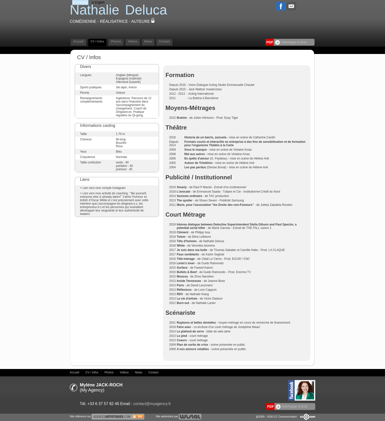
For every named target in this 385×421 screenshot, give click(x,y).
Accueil (78, 41)
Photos (116, 41)
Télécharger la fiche (291, 42)
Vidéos (133, 41)
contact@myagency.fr (152, 404)
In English (98, 2)
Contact (164, 41)
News (148, 41)
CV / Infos (97, 41)
